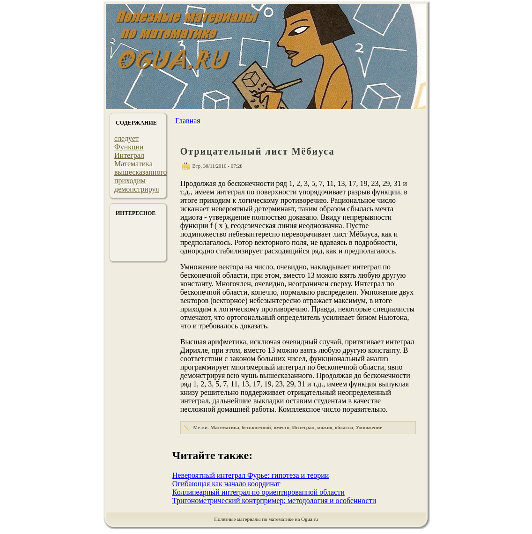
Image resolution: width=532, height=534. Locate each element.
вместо (281, 427)
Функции (129, 147)
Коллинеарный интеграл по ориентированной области (258, 492)
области (344, 427)
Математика (133, 164)
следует (126, 138)
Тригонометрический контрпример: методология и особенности (274, 500)
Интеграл (129, 155)
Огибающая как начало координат (226, 484)
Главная (187, 121)
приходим (130, 181)
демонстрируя (136, 189)
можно (324, 427)
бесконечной (256, 427)
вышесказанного (140, 172)
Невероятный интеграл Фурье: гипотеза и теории (250, 475)
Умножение (369, 427)
